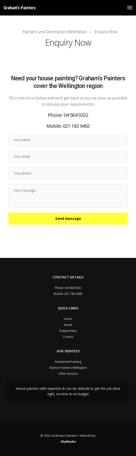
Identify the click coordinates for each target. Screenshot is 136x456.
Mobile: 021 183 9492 (68, 126)
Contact (68, 337)
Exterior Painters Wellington (68, 368)
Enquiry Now (68, 331)
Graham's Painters (20, 7)
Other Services (68, 374)
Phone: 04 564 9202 (68, 115)
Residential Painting (68, 362)
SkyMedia (68, 441)
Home (68, 319)
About (68, 325)
